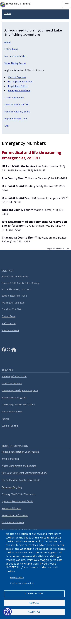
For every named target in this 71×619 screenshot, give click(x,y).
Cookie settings (34, 593)
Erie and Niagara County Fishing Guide (21, 479)
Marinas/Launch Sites (15, 56)
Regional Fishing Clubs (15, 118)
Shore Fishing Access (15, 63)
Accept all (34, 611)
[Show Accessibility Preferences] (7, 611)
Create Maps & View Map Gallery (18, 404)
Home (7, 13)
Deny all (34, 602)
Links (7, 125)
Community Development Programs (20, 390)
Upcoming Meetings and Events (17, 501)
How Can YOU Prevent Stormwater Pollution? (24, 472)
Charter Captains (17, 77)
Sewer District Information (15, 515)
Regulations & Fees (18, 85)
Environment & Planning (15, 4)
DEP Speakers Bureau (13, 522)
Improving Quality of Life (14, 376)
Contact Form (8, 316)
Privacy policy (17, 577)
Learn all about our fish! (16, 104)
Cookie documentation (21, 583)
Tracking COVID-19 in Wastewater (19, 494)
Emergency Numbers (19, 90)
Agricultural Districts (11, 508)
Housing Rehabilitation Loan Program (20, 451)
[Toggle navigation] (66, 5)
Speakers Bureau (10, 330)
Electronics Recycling (12, 487)
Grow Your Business (12, 383)
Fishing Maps (11, 48)
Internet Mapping (10, 458)
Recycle (5, 418)
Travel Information (14, 97)
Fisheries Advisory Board (17, 111)
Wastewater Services (12, 411)
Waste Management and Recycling (19, 465)
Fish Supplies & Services (20, 81)
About (7, 41)
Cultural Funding (10, 425)
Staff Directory (9, 323)
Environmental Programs (14, 397)
